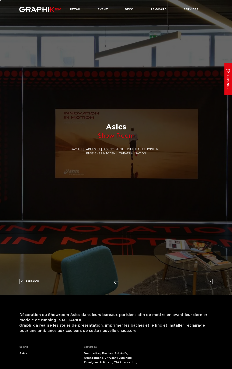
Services (191, 9)
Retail (75, 9)
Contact (228, 79)
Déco (129, 9)
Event (103, 9)
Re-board (158, 9)
